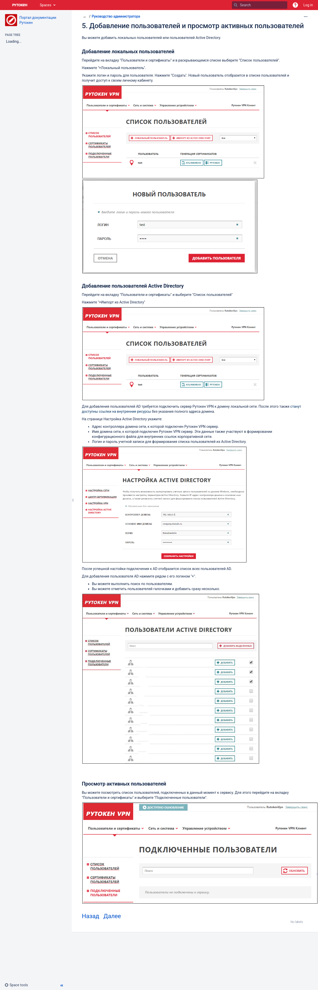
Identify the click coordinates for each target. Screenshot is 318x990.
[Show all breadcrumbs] (84, 16)
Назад (90, 916)
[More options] (305, 16)
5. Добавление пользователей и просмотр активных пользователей (193, 26)
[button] (295, 5)
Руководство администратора (116, 16)
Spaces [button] (45, 5)
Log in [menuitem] (308, 5)
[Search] (236, 5)
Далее (112, 916)
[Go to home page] (20, 5)
